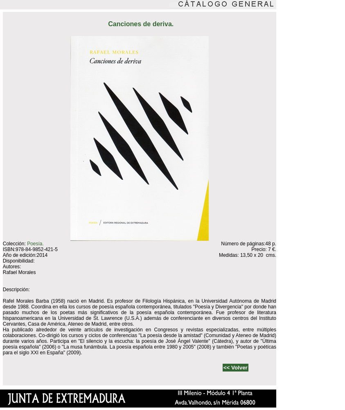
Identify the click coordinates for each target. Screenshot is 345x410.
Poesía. (35, 244)
